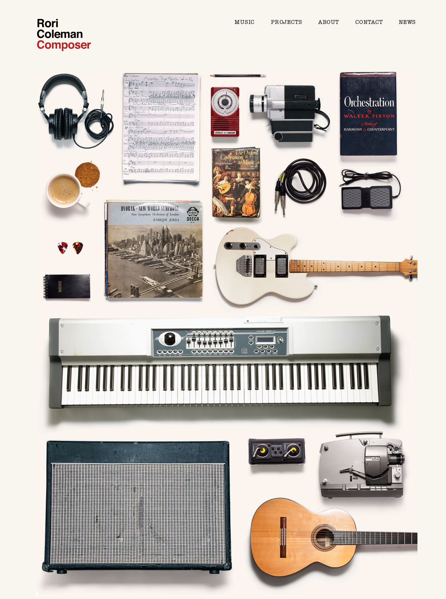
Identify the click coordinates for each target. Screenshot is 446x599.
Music (245, 22)
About (328, 22)
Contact (369, 22)
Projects (286, 22)
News (407, 22)
